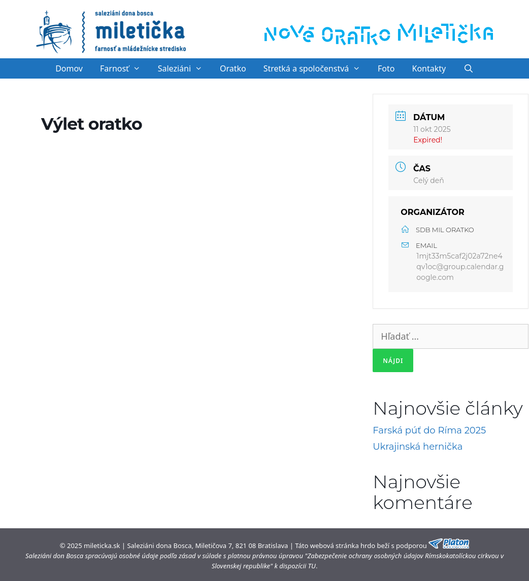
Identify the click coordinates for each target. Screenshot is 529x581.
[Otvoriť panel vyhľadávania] (468, 68)
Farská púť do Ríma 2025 (429, 430)
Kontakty (429, 68)
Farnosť (124, 68)
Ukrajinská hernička (417, 446)
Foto (386, 68)
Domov (69, 68)
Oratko (233, 68)
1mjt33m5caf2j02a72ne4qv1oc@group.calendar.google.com (460, 266)
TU (312, 565)
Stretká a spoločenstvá (316, 68)
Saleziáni (184, 68)
